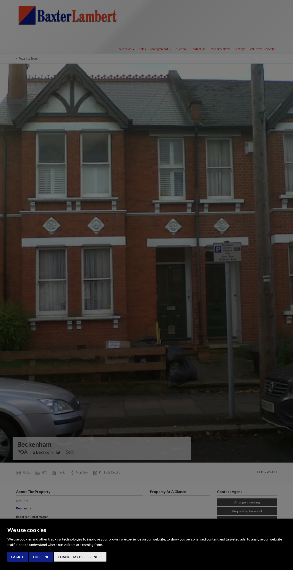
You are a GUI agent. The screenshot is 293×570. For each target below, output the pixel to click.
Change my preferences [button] (80, 557)
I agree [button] (17, 557)
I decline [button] (41, 557)
